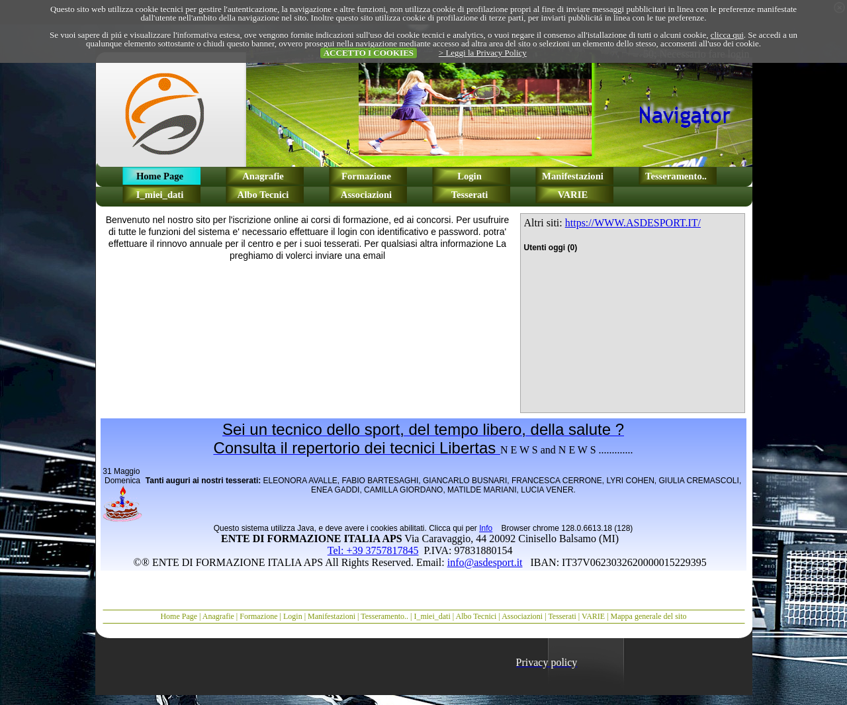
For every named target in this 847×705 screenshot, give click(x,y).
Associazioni (522, 616)
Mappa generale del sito (649, 616)
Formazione (258, 616)
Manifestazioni (331, 616)
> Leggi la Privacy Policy (483, 53)
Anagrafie (218, 616)
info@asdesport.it (485, 562)
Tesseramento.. (384, 616)
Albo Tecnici (476, 616)
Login (292, 616)
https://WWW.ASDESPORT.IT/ (633, 222)
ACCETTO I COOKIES (369, 53)
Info (485, 528)
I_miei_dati (432, 616)
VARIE (593, 616)
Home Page (178, 616)
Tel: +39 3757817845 (373, 550)
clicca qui (727, 35)
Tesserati (562, 616)
